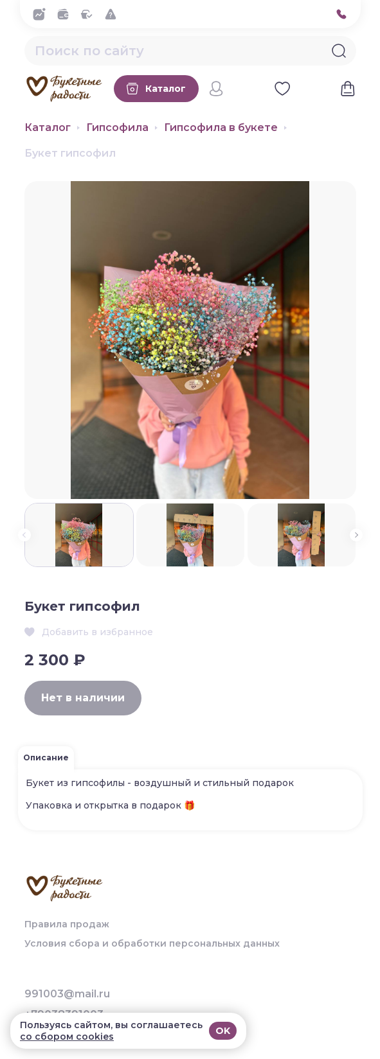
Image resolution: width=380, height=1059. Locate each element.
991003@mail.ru (67, 994)
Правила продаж (66, 924)
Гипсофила (117, 128)
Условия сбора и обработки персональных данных (152, 943)
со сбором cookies (67, 1036)
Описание (46, 757)
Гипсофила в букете (221, 128)
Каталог (47, 128)
